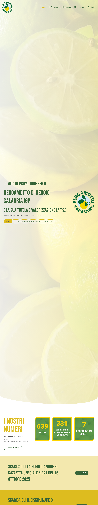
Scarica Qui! (82, 473)
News (82, 7)
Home (43, 7)
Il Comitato (53, 7)
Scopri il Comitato (12, 448)
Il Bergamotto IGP (69, 7)
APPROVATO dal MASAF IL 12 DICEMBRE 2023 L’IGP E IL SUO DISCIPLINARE (33, 221)
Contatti (91, 7)
